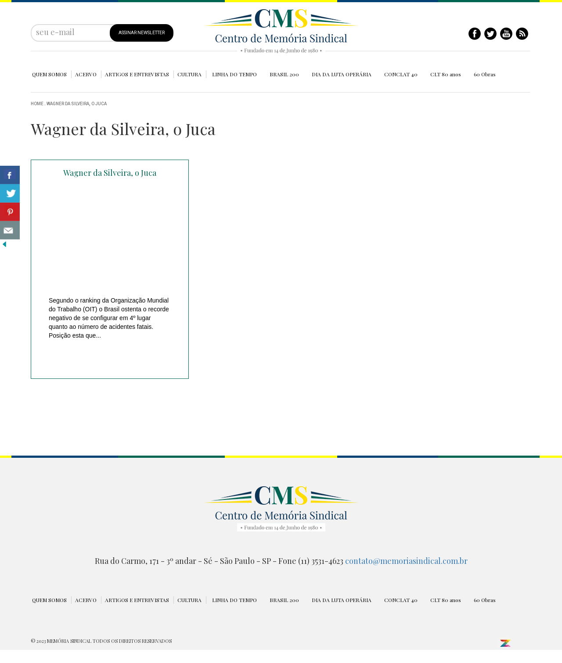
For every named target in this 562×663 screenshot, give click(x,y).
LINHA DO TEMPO (234, 74)
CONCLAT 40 (401, 74)
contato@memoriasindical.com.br (406, 561)
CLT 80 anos (445, 74)
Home (37, 103)
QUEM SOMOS (49, 74)
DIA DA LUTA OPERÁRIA (341, 74)
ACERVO (86, 74)
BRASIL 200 (284, 74)
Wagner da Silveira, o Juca (77, 103)
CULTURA (189, 74)
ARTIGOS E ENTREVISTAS (137, 74)
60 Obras (485, 74)
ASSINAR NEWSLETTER (142, 32)
